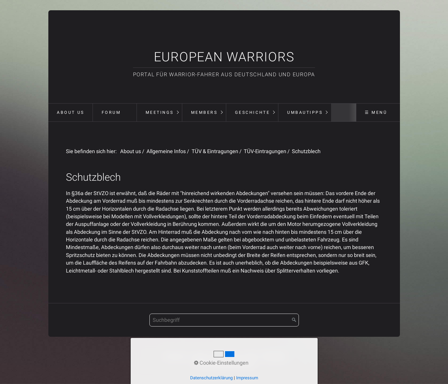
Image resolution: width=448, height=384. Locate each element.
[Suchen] (294, 320)
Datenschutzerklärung (211, 377)
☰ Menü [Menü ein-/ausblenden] (376, 112)
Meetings (160, 112)
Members (204, 112)
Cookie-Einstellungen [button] (221, 363)
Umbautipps (305, 112)
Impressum (247, 377)
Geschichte (252, 112)
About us (70, 112)
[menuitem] (70, 113)
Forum (111, 112)
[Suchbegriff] (224, 320)
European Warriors (224, 57)
